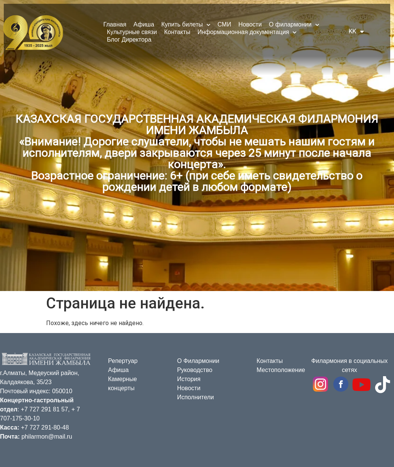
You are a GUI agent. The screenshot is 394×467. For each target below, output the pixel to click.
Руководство (195, 370)
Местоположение (280, 370)
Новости (250, 24)
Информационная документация (247, 32)
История (189, 379)
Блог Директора (129, 39)
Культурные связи (132, 32)
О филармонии (294, 24)
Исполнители (195, 397)
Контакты (177, 32)
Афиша (143, 24)
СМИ (224, 24)
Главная (114, 24)
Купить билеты (185, 24)
